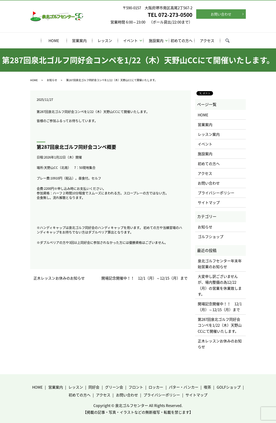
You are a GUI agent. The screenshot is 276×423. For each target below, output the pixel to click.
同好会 (93, 387)
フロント (136, 387)
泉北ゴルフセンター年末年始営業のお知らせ (220, 263)
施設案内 (156, 40)
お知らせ (52, 80)
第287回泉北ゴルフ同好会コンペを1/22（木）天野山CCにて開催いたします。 (220, 325)
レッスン (104, 40)
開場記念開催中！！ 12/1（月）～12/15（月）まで (144, 278)
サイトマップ (209, 202)
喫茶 (207, 387)
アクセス (207, 40)
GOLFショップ (229, 387)
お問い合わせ (221, 14)
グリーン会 (114, 387)
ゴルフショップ (210, 236)
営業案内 (79, 40)
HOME (54, 40)
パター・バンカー (183, 387)
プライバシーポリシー (216, 192)
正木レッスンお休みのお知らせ (59, 278)
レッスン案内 (209, 134)
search (230, 41)
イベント (130, 40)
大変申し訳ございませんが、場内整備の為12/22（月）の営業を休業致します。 (220, 285)
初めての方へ (182, 40)
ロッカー (156, 387)
